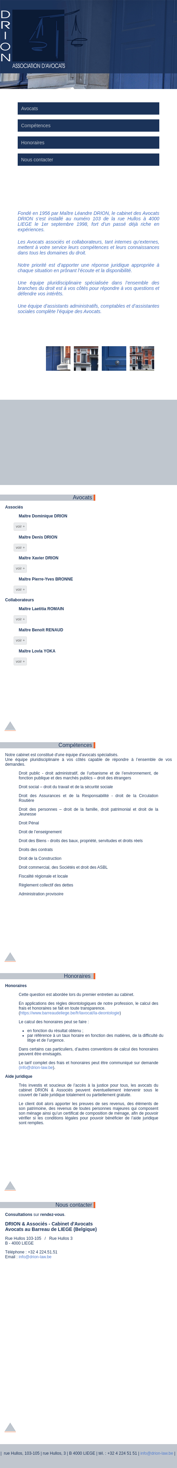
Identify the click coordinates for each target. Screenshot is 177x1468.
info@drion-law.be (35, 1256)
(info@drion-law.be (36, 1067)
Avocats (29, 108)
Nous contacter (37, 159)
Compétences (35, 125)
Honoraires (32, 142)
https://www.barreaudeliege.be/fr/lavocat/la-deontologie (69, 1013)
